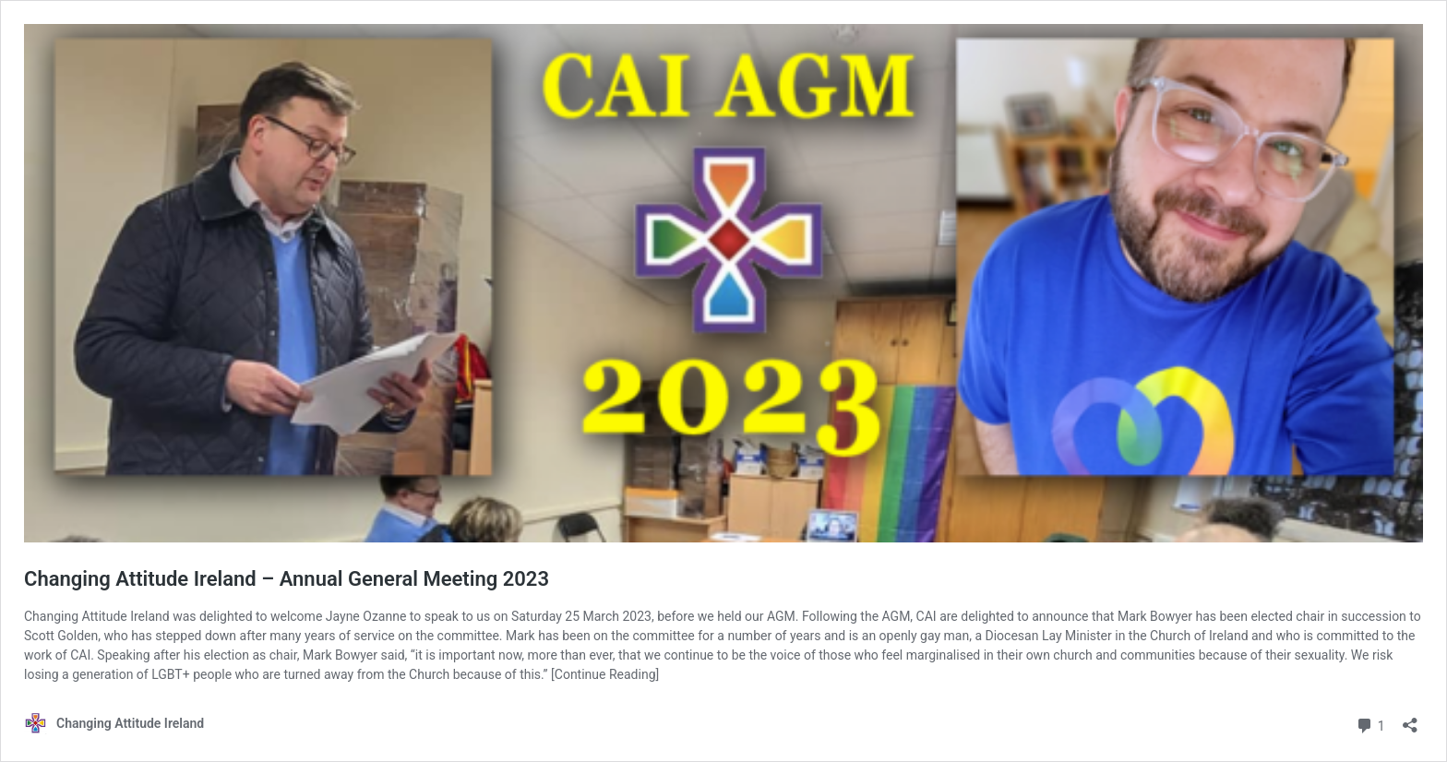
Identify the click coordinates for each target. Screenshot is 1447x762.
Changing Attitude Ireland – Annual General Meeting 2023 (286, 578)
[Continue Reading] (605, 674)
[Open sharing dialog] (1410, 719)
